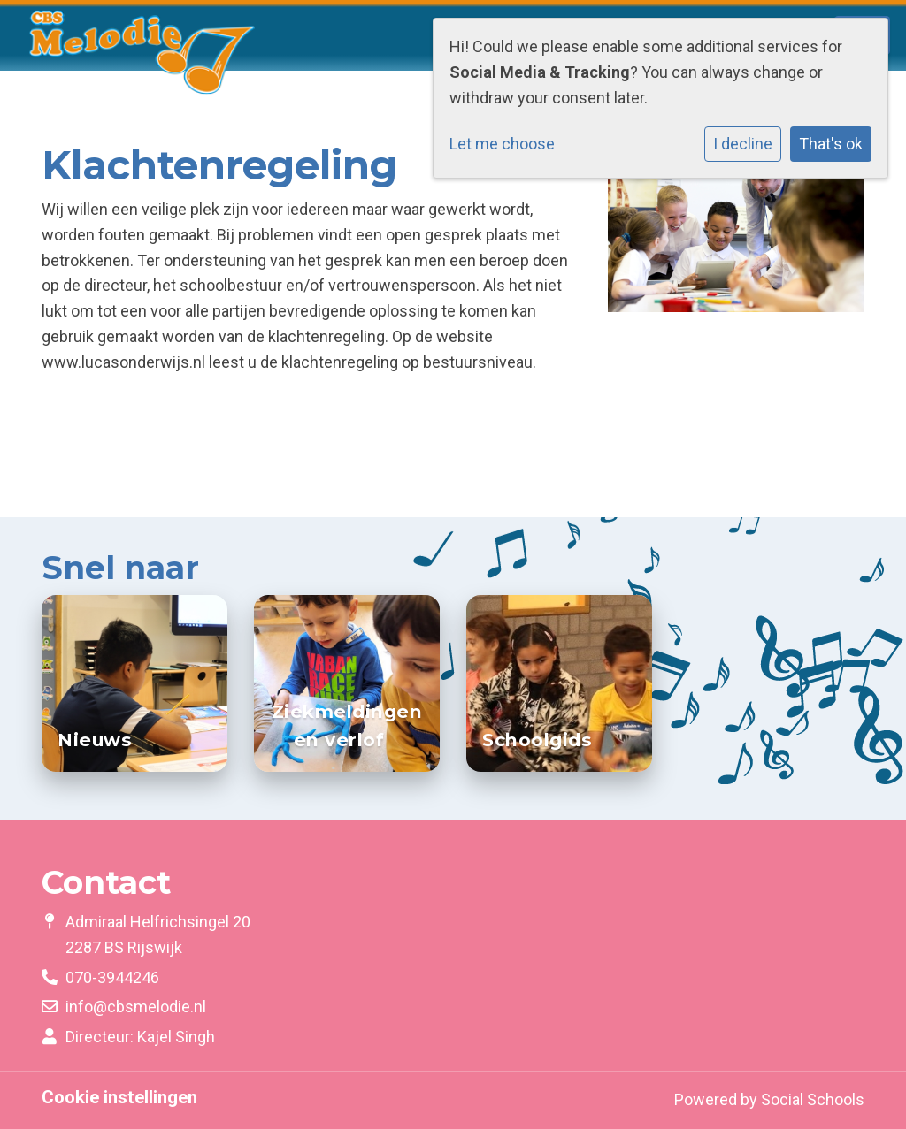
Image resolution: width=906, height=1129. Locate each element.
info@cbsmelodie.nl (135, 1006)
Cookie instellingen (119, 1097)
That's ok (831, 143)
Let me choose (502, 143)
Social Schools (812, 1099)
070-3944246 (112, 977)
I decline (742, 143)
